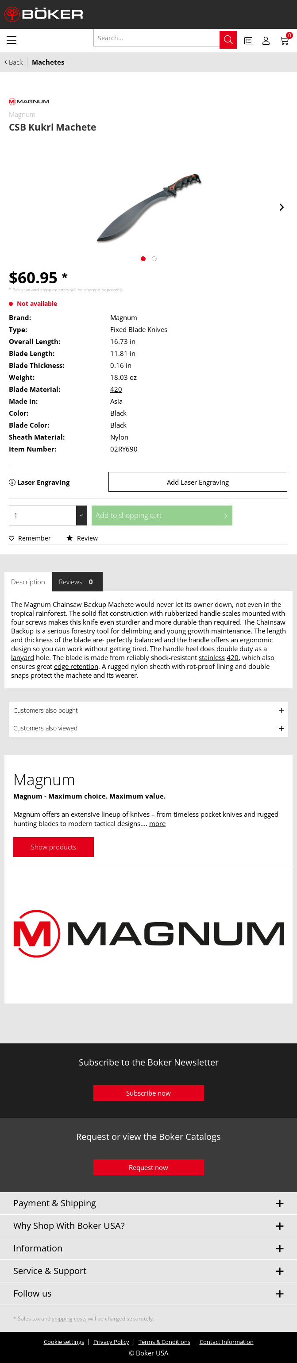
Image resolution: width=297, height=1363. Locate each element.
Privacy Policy (111, 1342)
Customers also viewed (45, 728)
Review (82, 538)
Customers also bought (45, 710)
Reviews (77, 581)
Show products (53, 846)
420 (116, 389)
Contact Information (227, 1342)
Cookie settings (64, 1342)
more (157, 823)
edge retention (76, 666)
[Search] (228, 40)
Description (28, 581)
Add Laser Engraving (198, 482)
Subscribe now (148, 1093)
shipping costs (54, 289)
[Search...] (165, 37)
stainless (212, 657)
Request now (148, 1167)
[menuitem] (11, 40)
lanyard (22, 657)
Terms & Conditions (164, 1342)
